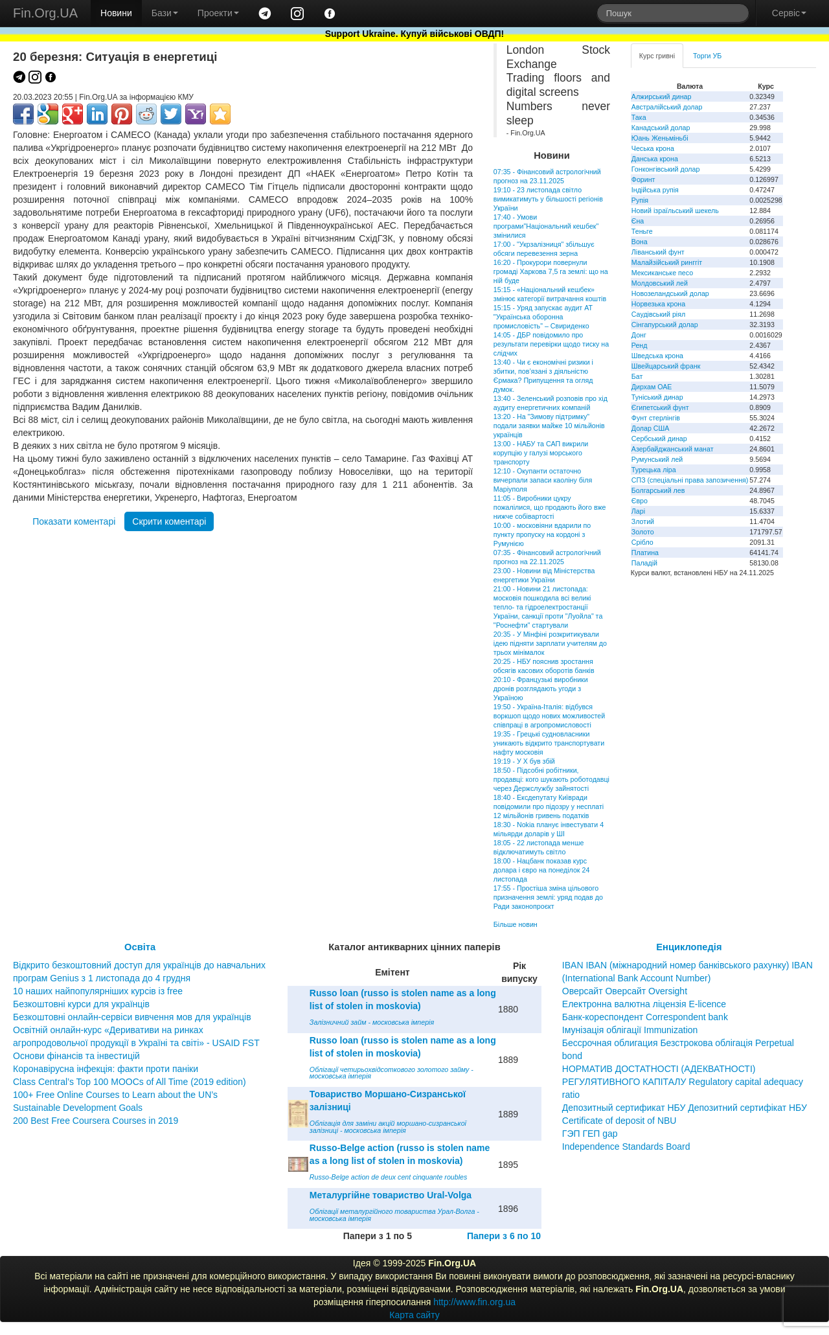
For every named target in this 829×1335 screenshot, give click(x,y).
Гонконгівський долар (665, 169)
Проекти (218, 13)
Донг (638, 335)
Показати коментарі (73, 521)
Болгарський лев (658, 490)
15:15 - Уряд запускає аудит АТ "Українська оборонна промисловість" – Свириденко (543, 317)
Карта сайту (414, 1315)
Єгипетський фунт (660, 407)
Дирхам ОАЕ (651, 387)
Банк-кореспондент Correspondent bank (645, 1017)
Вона (639, 241)
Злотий (642, 521)
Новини (116, 13)
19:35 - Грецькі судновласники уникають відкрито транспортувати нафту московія (549, 743)
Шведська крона (657, 355)
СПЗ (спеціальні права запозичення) (690, 480)
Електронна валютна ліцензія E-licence (644, 1004)
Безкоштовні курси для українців (81, 1004)
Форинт (643, 179)
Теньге (642, 231)
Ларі (638, 511)
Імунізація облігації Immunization (630, 1030)
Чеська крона (652, 148)
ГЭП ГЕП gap (590, 1133)
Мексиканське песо (662, 273)
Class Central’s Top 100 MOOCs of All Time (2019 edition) (129, 1082)
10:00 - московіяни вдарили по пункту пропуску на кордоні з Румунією (542, 534)
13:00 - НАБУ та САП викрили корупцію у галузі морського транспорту (541, 453)
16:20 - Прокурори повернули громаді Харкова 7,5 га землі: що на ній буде (551, 271)
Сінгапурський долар (664, 324)
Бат (637, 376)
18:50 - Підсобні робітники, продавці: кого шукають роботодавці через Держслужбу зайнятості (551, 779)
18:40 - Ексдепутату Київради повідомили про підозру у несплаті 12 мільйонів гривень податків (549, 806)
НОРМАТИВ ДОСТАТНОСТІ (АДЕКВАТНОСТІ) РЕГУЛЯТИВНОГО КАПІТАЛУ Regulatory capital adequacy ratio (682, 1082)
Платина (645, 552)
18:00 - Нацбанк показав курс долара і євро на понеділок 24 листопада (541, 870)
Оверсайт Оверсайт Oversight (624, 991)
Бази (165, 13)
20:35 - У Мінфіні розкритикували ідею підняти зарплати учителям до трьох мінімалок (550, 643)
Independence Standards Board (626, 1146)
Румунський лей (657, 459)
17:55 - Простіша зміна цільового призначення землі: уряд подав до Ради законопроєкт (548, 897)
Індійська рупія (655, 190)
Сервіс (789, 13)
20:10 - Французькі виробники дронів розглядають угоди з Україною (541, 689)
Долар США (650, 428)
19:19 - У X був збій (524, 761)
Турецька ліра (653, 470)
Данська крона (654, 159)
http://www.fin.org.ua (474, 1302)
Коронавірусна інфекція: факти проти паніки (105, 1069)
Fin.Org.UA (45, 13)
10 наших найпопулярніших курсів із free (98, 991)
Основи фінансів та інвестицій (76, 1056)
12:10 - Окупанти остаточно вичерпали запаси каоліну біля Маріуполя (543, 480)
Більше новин (516, 924)
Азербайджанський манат (672, 449)
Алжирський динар (661, 96)
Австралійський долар (667, 107)
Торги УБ (707, 56)
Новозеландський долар (670, 293)
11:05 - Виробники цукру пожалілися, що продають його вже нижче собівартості (550, 507)
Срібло (642, 542)
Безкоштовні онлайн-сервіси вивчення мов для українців (132, 1017)
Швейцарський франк (666, 366)
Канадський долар (660, 127)
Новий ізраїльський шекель (675, 210)
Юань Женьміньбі (659, 138)
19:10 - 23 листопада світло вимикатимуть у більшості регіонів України (548, 199)
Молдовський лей (659, 283)
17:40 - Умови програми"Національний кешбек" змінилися (546, 226)
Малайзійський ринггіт (666, 262)
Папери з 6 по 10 (504, 1236)
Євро (639, 501)
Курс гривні (657, 56)
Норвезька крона (658, 304)
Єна (637, 221)
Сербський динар (659, 438)
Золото (642, 532)
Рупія (639, 200)
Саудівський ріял (658, 314)
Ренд (639, 345)
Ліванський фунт (658, 252)
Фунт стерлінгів (655, 418)
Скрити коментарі (169, 521)
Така (638, 117)
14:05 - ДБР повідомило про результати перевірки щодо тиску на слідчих (551, 344)
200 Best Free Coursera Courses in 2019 (95, 1120)
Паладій (644, 563)
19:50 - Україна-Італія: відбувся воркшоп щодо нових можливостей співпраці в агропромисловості (549, 716)
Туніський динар (657, 397)
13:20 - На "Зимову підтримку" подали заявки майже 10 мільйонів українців (549, 426)
